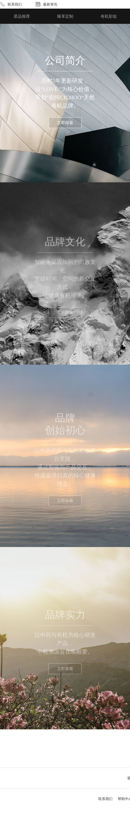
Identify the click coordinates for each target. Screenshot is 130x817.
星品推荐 (22, 16)
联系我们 (15, 4)
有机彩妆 (109, 16)
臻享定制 (65, 16)
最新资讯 (50, 4)
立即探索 (65, 123)
